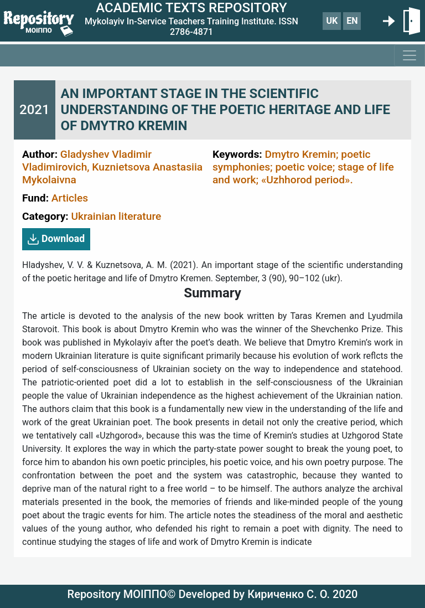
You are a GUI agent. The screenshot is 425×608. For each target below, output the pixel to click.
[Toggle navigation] (409, 55)
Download (56, 239)
